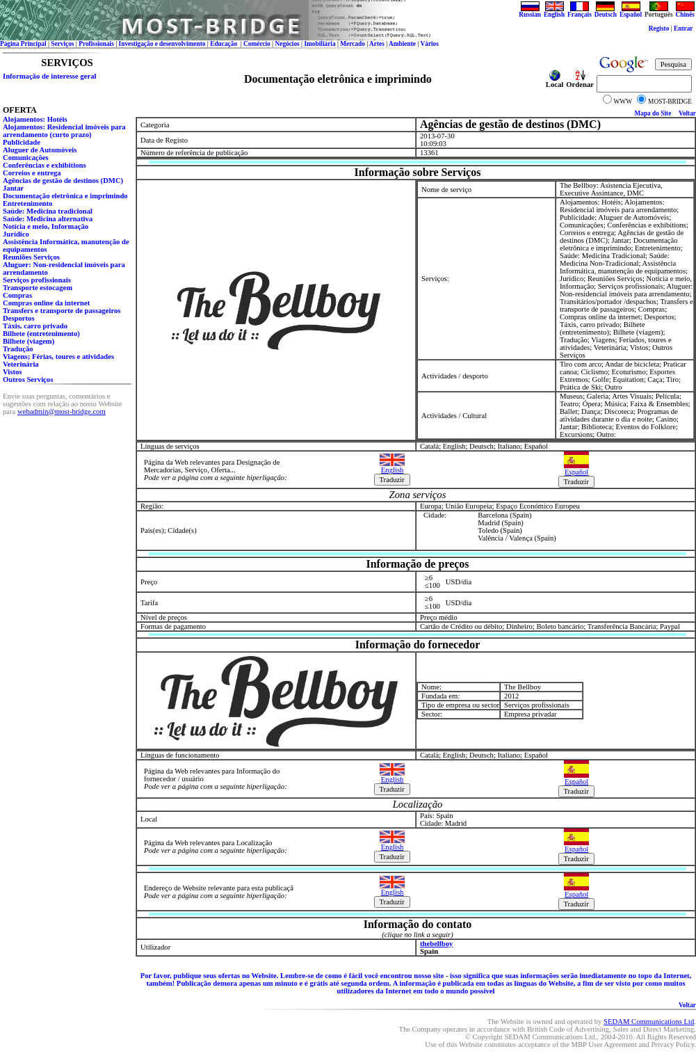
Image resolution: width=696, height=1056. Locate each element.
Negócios (287, 43)
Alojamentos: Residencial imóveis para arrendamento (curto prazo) (64, 130)
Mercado (352, 43)
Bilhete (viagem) (28, 341)
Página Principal (23, 43)
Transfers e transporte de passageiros (62, 310)
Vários (429, 43)
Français (579, 12)
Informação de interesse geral (49, 76)
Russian (530, 12)
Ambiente (402, 43)
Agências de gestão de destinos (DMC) (63, 180)
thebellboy (436, 943)
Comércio (256, 43)
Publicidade (21, 142)
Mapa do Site (652, 113)
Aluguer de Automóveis (39, 150)
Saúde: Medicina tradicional (47, 211)
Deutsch (605, 12)
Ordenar (580, 81)
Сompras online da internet (46, 303)
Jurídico (16, 234)
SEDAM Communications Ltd (649, 1021)
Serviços (62, 43)
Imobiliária (319, 43)
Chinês (685, 12)
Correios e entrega (32, 173)
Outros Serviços (28, 379)
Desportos (19, 318)
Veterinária (21, 364)
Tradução (18, 349)
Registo (659, 28)
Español (631, 12)
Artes (377, 43)
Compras (17, 295)
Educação (224, 43)
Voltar (687, 113)
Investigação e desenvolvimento (162, 43)
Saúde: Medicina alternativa (47, 219)
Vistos (12, 372)
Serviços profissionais (37, 280)
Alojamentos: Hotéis (35, 119)
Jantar (13, 188)
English (554, 12)
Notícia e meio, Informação (45, 226)
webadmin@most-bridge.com (61, 411)
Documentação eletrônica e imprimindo (65, 196)
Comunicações (26, 157)
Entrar (683, 28)
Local (554, 81)
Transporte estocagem (37, 287)
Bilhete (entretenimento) (41, 333)
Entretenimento (27, 203)
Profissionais (96, 43)
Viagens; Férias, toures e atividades (58, 356)
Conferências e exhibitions (44, 165)
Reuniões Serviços (31, 257)
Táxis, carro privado (35, 326)
